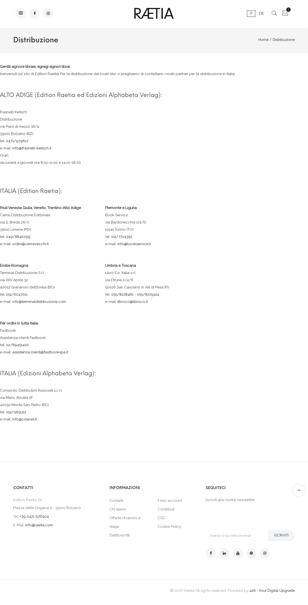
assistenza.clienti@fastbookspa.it (40, 352)
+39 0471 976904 (34, 516)
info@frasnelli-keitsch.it (31, 148)
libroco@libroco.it (132, 301)
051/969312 (16, 412)
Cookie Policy (169, 526)
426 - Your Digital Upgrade (272, 590)
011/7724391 (121, 237)
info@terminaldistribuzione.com (39, 301)
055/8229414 (148, 294)
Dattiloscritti (119, 535)
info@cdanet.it (24, 419)
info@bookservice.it (134, 244)
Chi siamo (117, 509)
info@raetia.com (39, 525)
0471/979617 (17, 141)
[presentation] (242, 515)
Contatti (116, 500)
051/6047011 (16, 294)
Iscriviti (281, 535)
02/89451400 (17, 345)
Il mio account (170, 500)
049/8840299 (18, 237)
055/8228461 (122, 294)
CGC (162, 518)
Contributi (166, 509)
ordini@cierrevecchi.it (30, 244)
